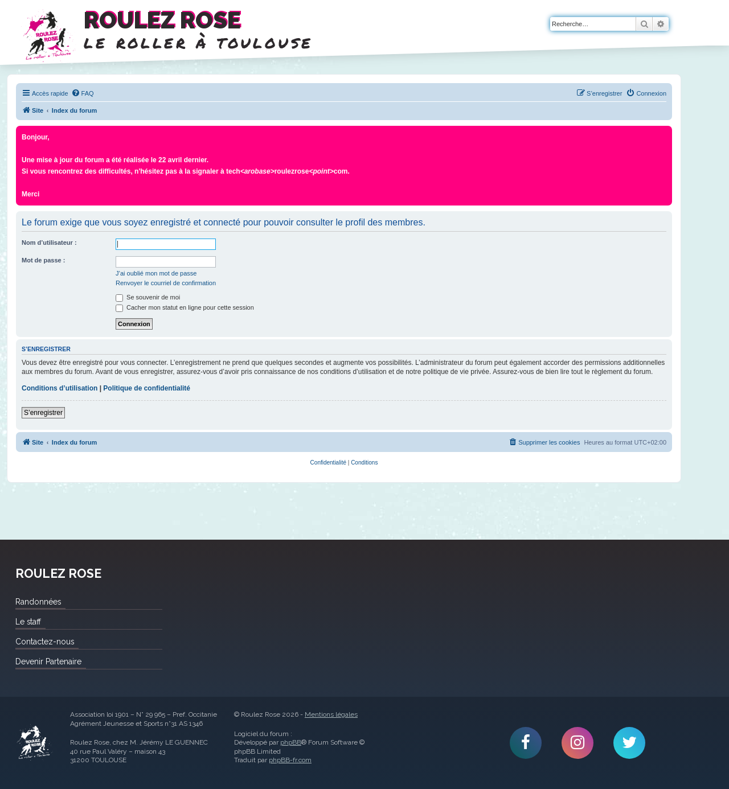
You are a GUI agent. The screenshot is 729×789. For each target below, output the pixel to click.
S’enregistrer (43, 413)
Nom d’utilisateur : (49, 242)
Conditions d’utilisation (59, 388)
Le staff (28, 621)
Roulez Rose (34, 743)
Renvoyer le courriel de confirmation (166, 283)
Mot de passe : (43, 260)
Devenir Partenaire (48, 661)
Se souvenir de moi (148, 297)
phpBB (290, 742)
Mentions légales (331, 714)
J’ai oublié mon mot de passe (156, 273)
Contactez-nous (44, 641)
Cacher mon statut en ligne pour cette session (185, 307)
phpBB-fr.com (290, 760)
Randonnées (38, 601)
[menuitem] (82, 93)
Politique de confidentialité (146, 388)
